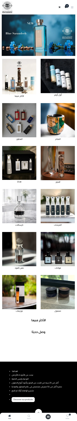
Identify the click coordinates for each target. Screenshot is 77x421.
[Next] (71, 35)
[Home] (9, 416)
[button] (38, 412)
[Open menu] (48, 417)
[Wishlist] (67, 416)
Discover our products (23, 399)
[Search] (29, 416)
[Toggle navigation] (72, 7)
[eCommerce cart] (59, 7)
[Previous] (5, 35)
